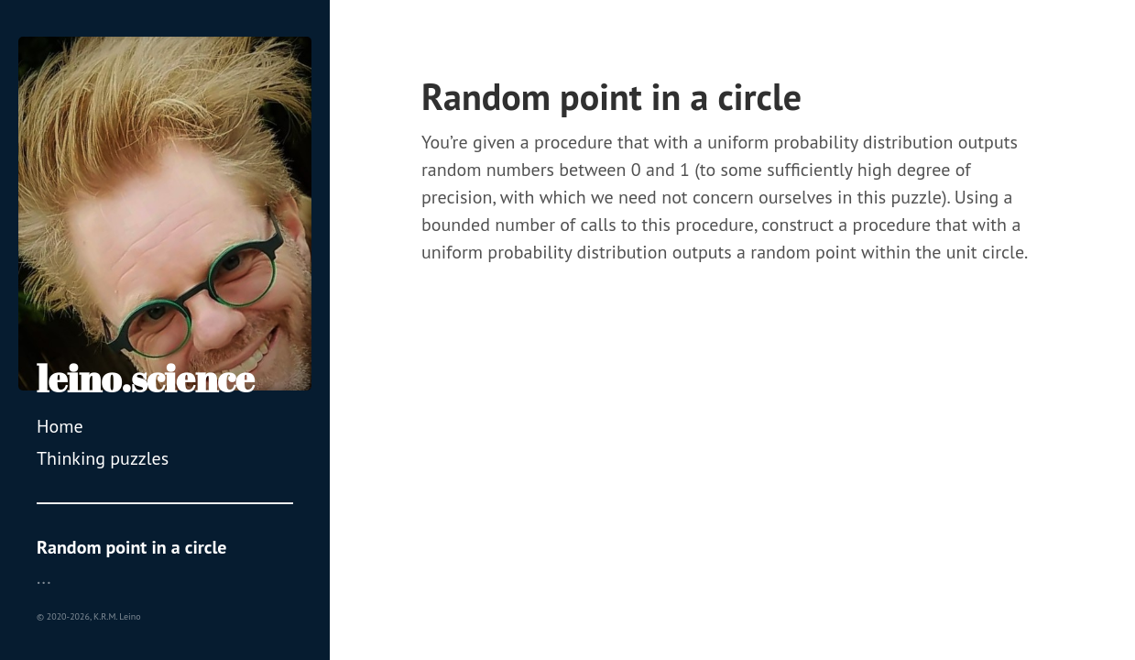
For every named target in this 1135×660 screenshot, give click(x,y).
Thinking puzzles (103, 458)
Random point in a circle (131, 547)
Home (60, 426)
